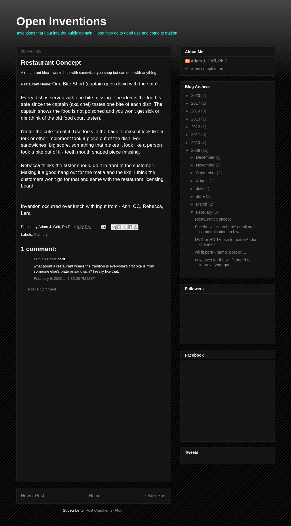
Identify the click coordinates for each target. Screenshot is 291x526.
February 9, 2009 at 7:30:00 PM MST (64, 278)
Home (95, 495)
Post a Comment (42, 289)
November (206, 165)
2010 (196, 142)
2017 (196, 103)
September (206, 173)
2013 (196, 119)
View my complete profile (207, 68)
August (203, 181)
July (200, 188)
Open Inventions (61, 21)
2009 (196, 150)
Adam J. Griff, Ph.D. (210, 61)
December (206, 157)
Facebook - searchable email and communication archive (224, 229)
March (202, 204)
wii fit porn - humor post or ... (220, 252)
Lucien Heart (45, 259)
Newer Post (32, 495)
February (204, 212)
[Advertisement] (94, 391)
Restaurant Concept (51, 62)
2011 (196, 134)
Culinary (41, 234)
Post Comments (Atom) (105, 510)
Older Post (156, 495)
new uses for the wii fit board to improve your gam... (222, 262)
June (201, 196)
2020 (196, 95)
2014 (196, 111)
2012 (196, 127)
